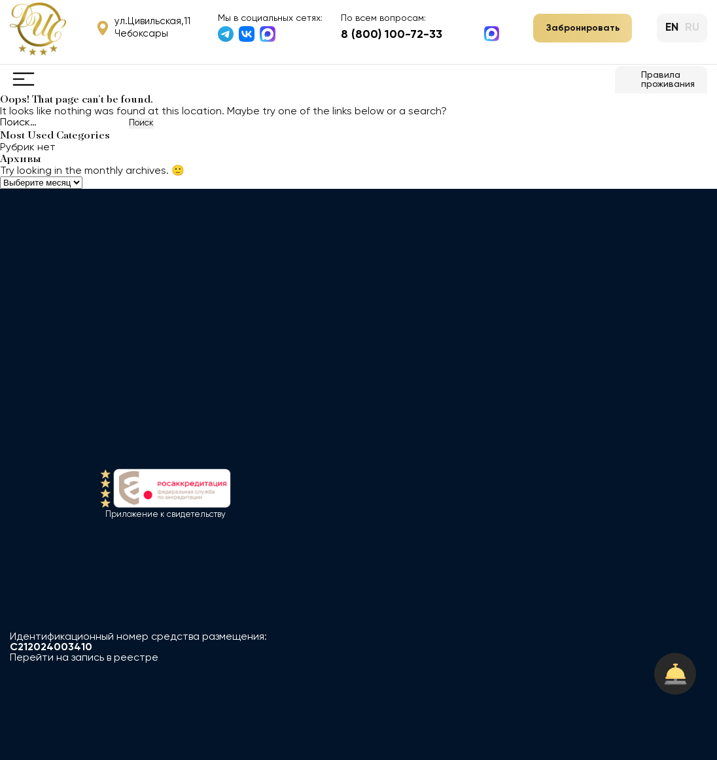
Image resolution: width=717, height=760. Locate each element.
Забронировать (583, 28)
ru (692, 27)
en (671, 27)
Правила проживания (659, 80)
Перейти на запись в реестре (84, 658)
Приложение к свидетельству (165, 514)
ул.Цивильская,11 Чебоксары (143, 27)
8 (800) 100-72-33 (391, 35)
